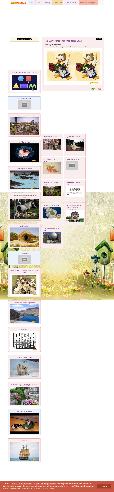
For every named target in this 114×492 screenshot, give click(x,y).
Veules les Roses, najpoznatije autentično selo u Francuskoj (24, 385)
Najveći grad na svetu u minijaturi (24, 116)
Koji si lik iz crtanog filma (88, 3)
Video (31, 3)
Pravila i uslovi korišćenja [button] (45, 489)
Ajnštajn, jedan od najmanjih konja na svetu (24, 196)
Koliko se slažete (71, 3)
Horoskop (47, 3)
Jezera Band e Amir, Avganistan (24, 303)
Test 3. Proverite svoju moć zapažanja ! (63, 41)
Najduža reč (58, 3)
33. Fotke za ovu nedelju (52, 205)
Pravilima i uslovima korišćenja (21, 484)
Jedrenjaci (24, 441)
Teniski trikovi (24, 253)
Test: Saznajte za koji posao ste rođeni (24, 72)
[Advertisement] (57, 21)
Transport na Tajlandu (24, 99)
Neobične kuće (24, 226)
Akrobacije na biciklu (73, 159)
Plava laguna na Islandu (24, 168)
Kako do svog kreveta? (24, 411)
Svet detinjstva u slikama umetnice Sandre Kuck (24, 271)
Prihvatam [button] (104, 486)
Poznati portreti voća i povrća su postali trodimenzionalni (74, 207)
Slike (38, 3)
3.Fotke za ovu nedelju (24, 357)
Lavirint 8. (24, 329)
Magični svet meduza (24, 142)
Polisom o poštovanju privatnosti (45, 484)
